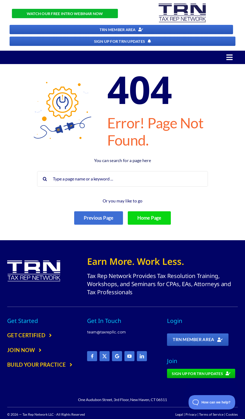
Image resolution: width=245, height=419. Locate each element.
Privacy (191, 414)
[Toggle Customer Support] (212, 402)
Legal (179, 414)
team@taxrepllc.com (106, 331)
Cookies (232, 414)
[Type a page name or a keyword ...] (122, 179)
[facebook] (92, 356)
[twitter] (105, 356)
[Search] (45, 179)
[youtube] (129, 356)
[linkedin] (142, 356)
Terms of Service (211, 414)
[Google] (117, 356)
